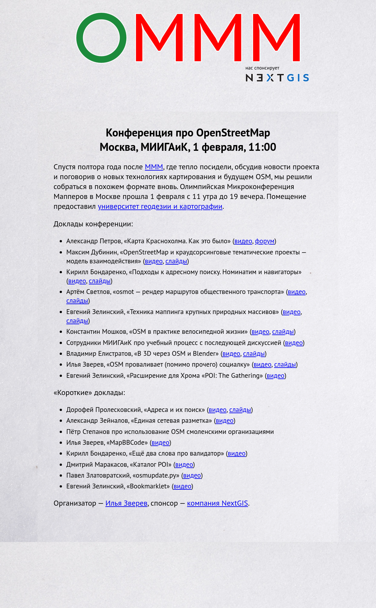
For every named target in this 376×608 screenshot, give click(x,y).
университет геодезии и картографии (160, 206)
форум (264, 240)
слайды (176, 260)
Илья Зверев (126, 503)
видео (243, 240)
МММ (154, 167)
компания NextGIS (217, 503)
